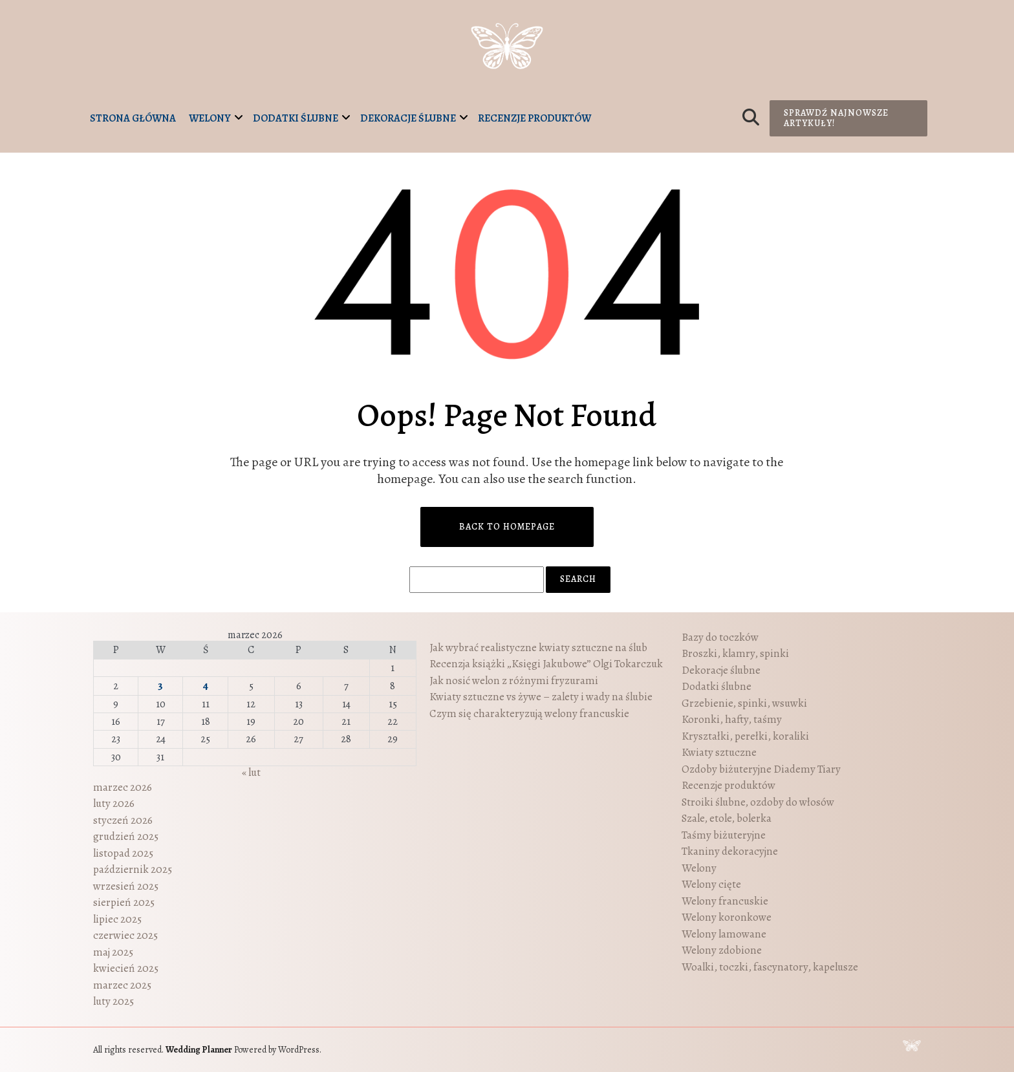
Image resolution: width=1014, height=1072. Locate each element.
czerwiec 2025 (125, 935)
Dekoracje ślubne (408, 118)
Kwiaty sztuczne (719, 752)
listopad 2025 (123, 853)
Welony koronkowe (726, 917)
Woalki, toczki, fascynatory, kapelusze (770, 966)
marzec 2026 (122, 787)
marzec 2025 (122, 985)
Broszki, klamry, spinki (735, 653)
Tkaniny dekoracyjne (730, 851)
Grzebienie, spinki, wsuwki (744, 703)
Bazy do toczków (720, 637)
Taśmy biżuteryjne (724, 835)
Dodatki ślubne (295, 118)
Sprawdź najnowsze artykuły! (836, 118)
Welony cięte (711, 884)
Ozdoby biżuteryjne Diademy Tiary (761, 769)
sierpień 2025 (124, 902)
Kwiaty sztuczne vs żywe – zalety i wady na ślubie (541, 696)
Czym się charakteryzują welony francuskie (529, 713)
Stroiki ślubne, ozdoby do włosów (758, 802)
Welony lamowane (724, 934)
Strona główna (133, 118)
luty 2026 (114, 803)
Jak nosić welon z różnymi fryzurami (513, 680)
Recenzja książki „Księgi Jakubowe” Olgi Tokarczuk (546, 663)
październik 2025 (132, 869)
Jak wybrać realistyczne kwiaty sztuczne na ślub (538, 647)
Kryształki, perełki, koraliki (745, 736)
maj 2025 (113, 952)
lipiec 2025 (117, 919)
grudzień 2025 (125, 836)
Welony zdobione (722, 950)
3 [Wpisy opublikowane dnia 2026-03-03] (160, 685)
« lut (251, 772)
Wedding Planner (199, 1050)
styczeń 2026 (123, 820)
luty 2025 (113, 1001)
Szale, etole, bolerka (726, 818)
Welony (210, 118)
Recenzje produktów (534, 118)
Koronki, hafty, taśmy (732, 719)
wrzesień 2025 (125, 886)
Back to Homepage (507, 526)
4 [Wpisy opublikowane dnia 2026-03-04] (205, 685)
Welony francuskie (725, 901)
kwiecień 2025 (125, 968)
